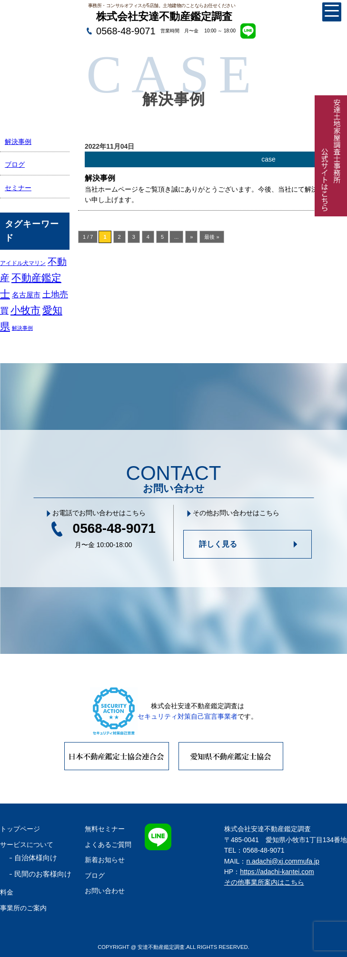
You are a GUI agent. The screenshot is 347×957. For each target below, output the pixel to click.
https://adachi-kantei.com (277, 872)
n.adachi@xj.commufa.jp (282, 861)
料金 (6, 892)
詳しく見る (218, 544)
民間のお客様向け (42, 874)
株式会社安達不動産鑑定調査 (164, 16)
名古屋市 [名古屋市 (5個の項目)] (26, 295)
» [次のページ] (191, 237)
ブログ (15, 164)
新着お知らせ (105, 860)
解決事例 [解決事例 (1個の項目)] (22, 328)
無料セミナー (105, 829)
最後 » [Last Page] (211, 237)
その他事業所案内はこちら (264, 882)
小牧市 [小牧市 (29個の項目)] (25, 310)
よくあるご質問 (108, 844)
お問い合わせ (105, 891)
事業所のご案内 (23, 908)
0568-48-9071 (126, 31)
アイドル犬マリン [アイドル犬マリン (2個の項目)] (23, 263)
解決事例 (18, 141)
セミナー (18, 188)
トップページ (20, 829)
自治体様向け (35, 858)
